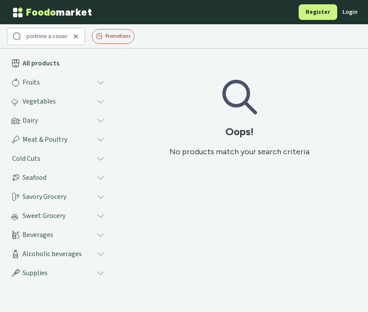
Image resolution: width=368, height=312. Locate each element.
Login (350, 12)
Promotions (113, 36)
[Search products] (46, 36)
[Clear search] (75, 36)
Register (318, 12)
